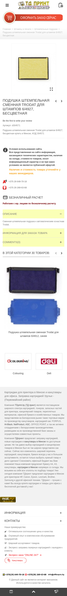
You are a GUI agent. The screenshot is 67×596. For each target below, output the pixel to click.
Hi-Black (8, 424)
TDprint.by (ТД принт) (25, 405)
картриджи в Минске (28, 467)
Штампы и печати (22, 29)
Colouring (18, 373)
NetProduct (19, 424)
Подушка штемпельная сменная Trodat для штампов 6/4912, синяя (33, 334)
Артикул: (7, 125)
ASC (27, 424)
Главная (7, 29)
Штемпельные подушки (46, 29)
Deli (49, 373)
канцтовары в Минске (35, 441)
